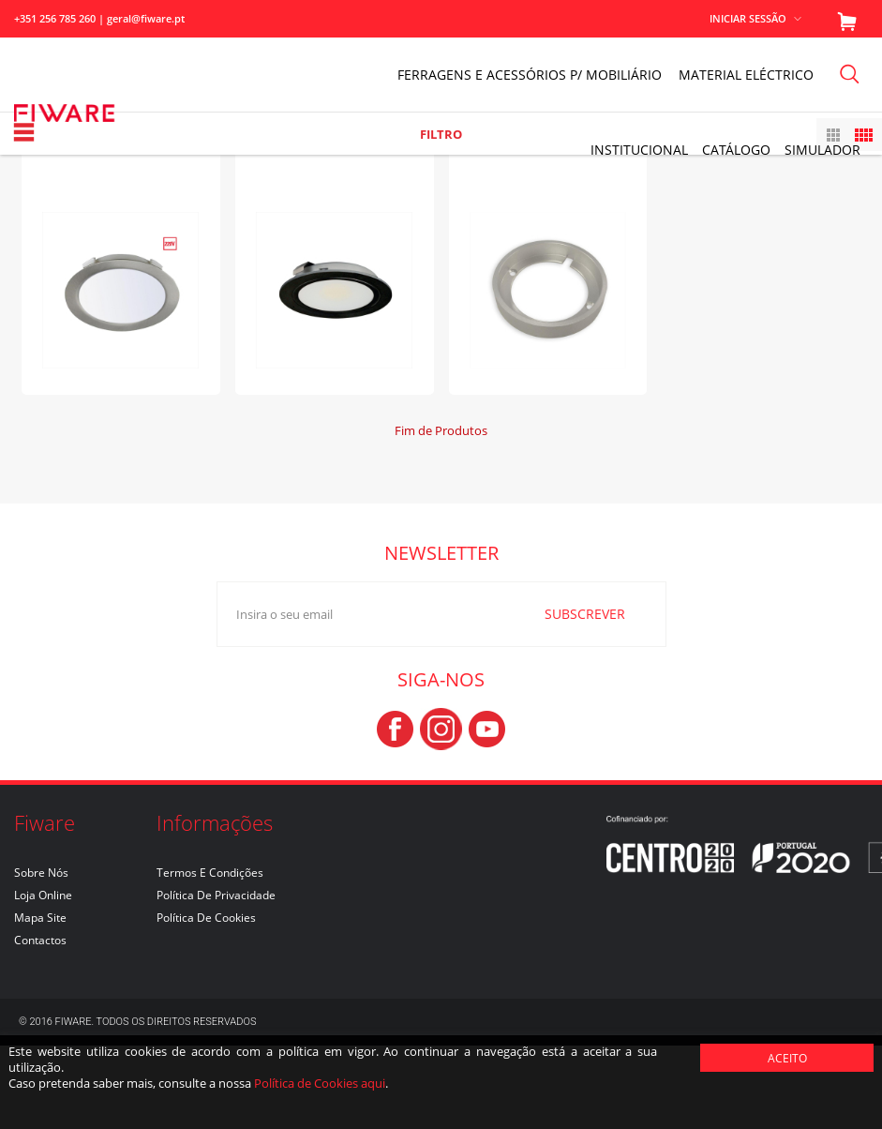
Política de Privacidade (216, 978)
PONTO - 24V (334, 218)
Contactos (40, 1023)
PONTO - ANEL (547, 218)
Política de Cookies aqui (319, 1083)
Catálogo (736, 149)
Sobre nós (41, 956)
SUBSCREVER (572, 696)
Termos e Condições (210, 956)
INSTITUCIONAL (639, 149)
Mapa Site (40, 1001)
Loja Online (43, 978)
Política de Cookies (206, 1001)
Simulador (822, 149)
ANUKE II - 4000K (120, 218)
